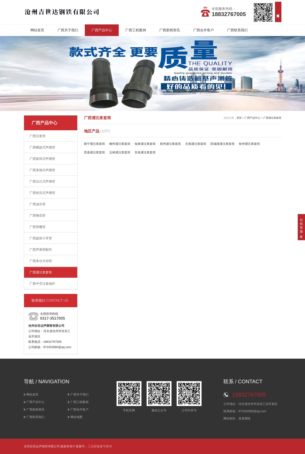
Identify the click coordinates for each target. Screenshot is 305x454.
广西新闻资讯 (169, 30)
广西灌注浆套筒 (40, 272)
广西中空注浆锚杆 (42, 283)
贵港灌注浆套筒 (94, 152)
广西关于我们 (68, 30)
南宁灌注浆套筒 (94, 143)
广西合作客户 (203, 30)
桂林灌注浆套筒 (145, 143)
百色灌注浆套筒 (145, 152)
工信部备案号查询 (100, 446)
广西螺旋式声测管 (42, 147)
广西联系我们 (237, 30)
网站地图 (76, 417)
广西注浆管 (37, 136)
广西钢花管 (37, 215)
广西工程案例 (135, 30)
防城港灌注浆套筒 (223, 143)
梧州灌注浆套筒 (170, 143)
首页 (239, 117)
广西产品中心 (101, 30)
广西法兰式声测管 (42, 181)
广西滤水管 (37, 204)
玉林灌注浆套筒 (119, 152)
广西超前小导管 (40, 238)
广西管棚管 (37, 227)
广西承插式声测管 (42, 170)
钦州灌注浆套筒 (249, 143)
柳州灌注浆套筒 (119, 143)
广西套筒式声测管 (42, 158)
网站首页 (37, 30)
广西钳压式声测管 (42, 193)
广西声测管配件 (40, 249)
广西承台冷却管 (40, 261)
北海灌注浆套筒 (195, 143)
